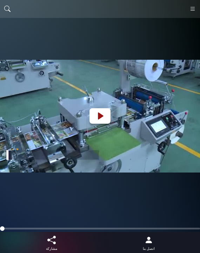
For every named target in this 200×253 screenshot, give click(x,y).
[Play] (100, 116)
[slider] (100, 228)
